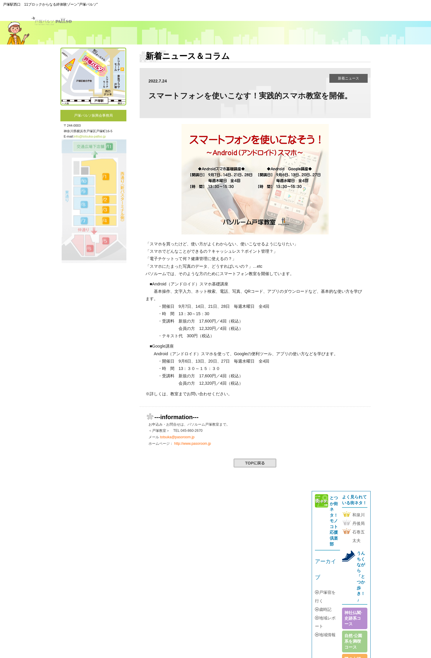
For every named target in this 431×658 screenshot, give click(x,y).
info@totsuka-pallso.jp (90, 136)
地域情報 (325, 634)
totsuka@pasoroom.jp (177, 437)
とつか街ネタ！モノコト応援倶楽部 (334, 520)
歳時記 (323, 609)
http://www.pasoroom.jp (192, 444)
